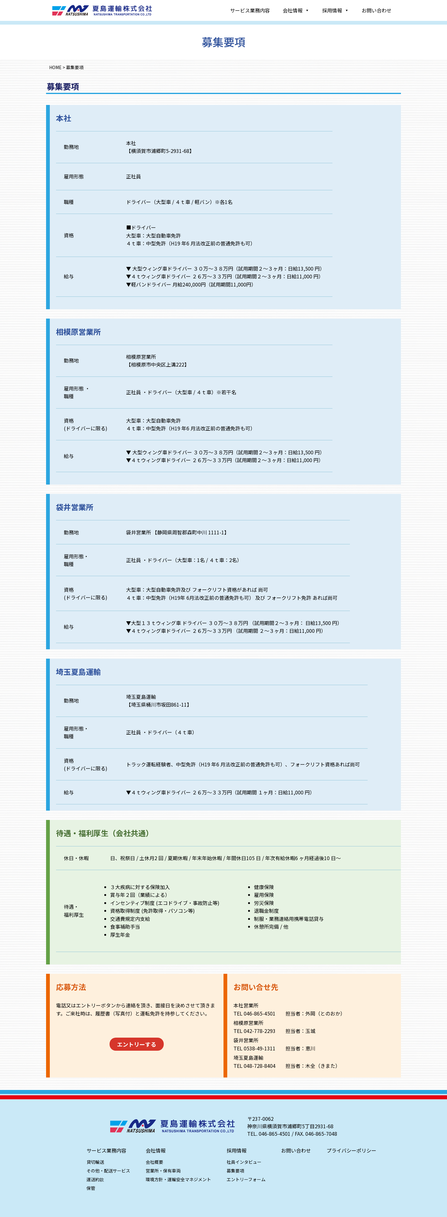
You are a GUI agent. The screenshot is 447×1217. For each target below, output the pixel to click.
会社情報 (296, 10)
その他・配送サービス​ (108, 1170)
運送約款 (95, 1179)
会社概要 (154, 1162)
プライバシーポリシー (351, 1150)
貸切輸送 (95, 1162)
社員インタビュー (244, 1162)
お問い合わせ (377, 10)
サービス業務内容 (250, 10)
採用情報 (335, 10)
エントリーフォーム (245, 1179)
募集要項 (235, 1170)
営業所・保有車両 (162, 1170)
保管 (90, 1188)
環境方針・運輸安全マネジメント (178, 1179)
